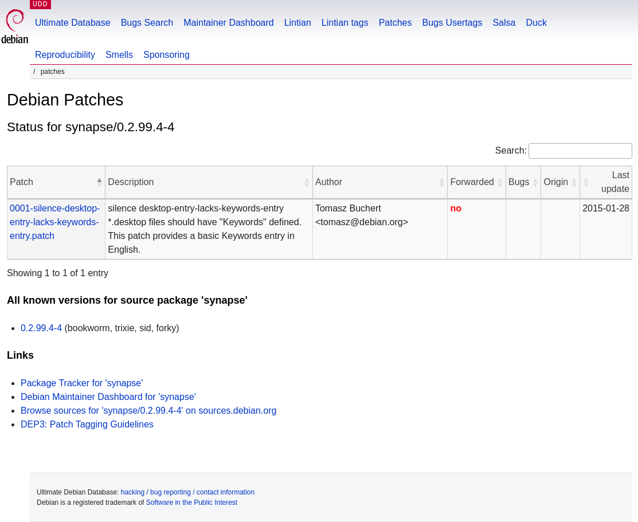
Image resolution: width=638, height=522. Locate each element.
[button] (99, 182)
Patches (395, 23)
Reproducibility (65, 55)
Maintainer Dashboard (228, 23)
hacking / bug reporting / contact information (188, 492)
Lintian (297, 23)
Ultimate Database (73, 23)
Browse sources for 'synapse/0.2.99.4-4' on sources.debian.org (148, 410)
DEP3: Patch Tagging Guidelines (87, 424)
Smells (119, 55)
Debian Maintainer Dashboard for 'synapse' (108, 397)
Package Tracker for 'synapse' (82, 383)
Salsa (503, 23)
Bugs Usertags (452, 23)
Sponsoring (166, 55)
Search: (511, 150)
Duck (536, 23)
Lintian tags (345, 23)
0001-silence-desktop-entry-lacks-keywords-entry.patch (55, 222)
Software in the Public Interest (191, 503)
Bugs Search (147, 23)
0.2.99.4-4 (41, 328)
